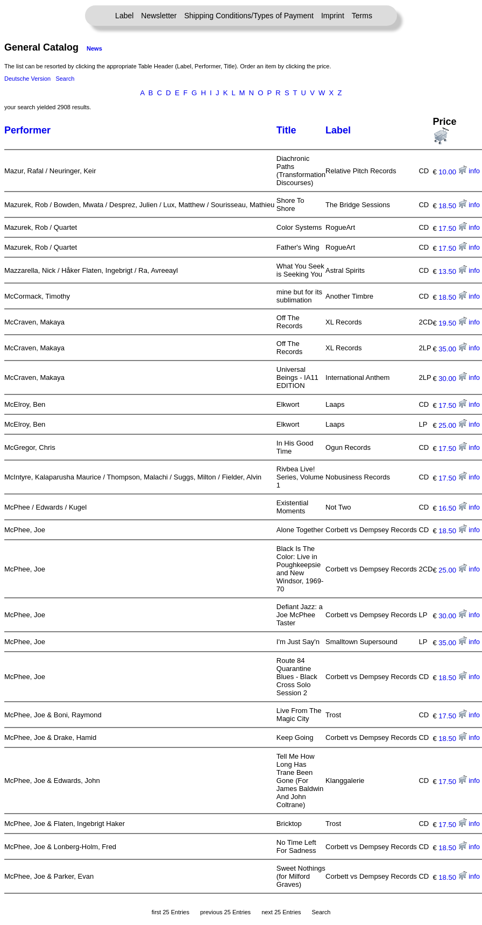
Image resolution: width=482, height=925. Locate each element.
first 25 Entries (170, 912)
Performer (27, 130)
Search (64, 78)
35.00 (452, 349)
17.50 (452, 228)
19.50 (452, 323)
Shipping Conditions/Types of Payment (249, 15)
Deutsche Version (27, 78)
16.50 (452, 508)
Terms (362, 15)
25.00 (452, 425)
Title (286, 130)
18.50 (452, 206)
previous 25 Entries (225, 912)
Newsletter (158, 15)
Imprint (332, 15)
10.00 (452, 172)
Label (124, 15)
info (474, 171)
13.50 (452, 271)
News (94, 48)
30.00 (452, 379)
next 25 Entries (281, 912)
